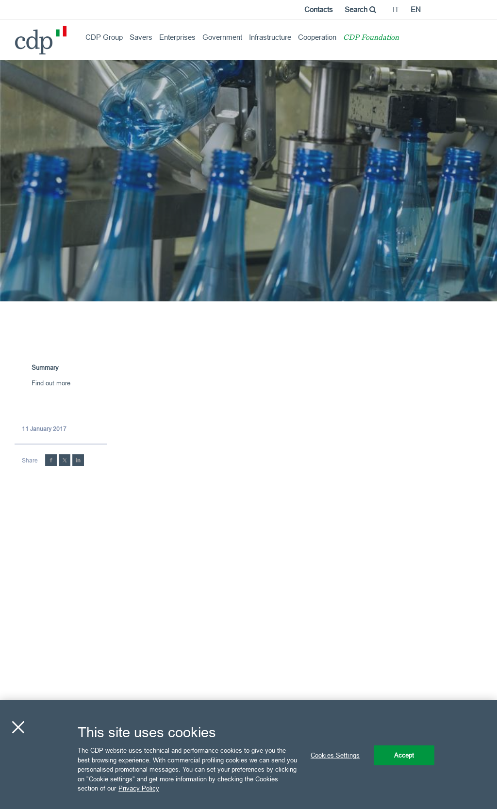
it (396, 9)
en (416, 9)
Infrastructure (270, 37)
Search (360, 9)
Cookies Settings (335, 755)
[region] (248, 754)
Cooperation (317, 37)
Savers (141, 37)
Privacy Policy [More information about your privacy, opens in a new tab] (138, 788)
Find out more (51, 383)
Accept (404, 755)
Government (222, 37)
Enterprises (177, 37)
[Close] (18, 727)
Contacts (318, 9)
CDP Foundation (371, 38)
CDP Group (104, 37)
